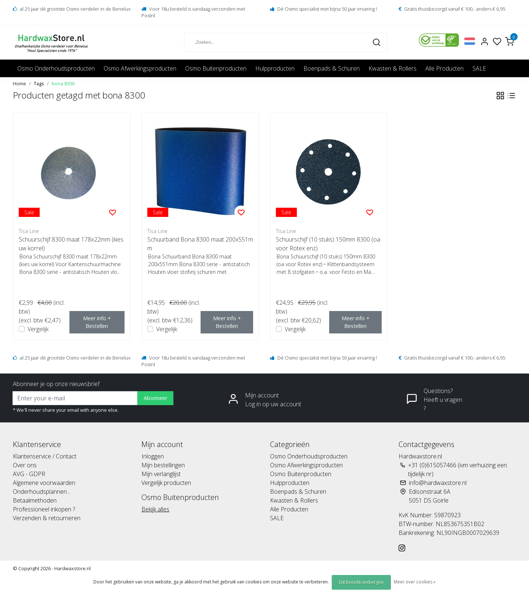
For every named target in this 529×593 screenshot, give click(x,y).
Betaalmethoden (35, 500)
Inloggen (152, 456)
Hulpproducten (275, 68)
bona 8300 (63, 83)
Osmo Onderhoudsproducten (56, 68)
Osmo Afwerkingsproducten (140, 68)
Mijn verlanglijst (161, 474)
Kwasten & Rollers (392, 68)
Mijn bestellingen (163, 465)
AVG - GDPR (29, 474)
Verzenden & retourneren (46, 518)
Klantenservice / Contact (44, 456)
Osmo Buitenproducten (215, 68)
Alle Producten (444, 68)
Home (19, 83)
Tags (39, 83)
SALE (479, 68)
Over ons (25, 465)
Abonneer (155, 397)
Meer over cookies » (415, 582)
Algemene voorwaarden (44, 483)
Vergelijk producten (166, 483)
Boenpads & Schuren (331, 68)
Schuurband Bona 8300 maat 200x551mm (200, 243)
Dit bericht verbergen (361, 582)
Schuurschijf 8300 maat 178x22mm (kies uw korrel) (71, 243)
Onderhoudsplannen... (41, 491)
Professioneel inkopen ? (44, 509)
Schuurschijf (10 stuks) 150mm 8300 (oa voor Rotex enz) (328, 243)
